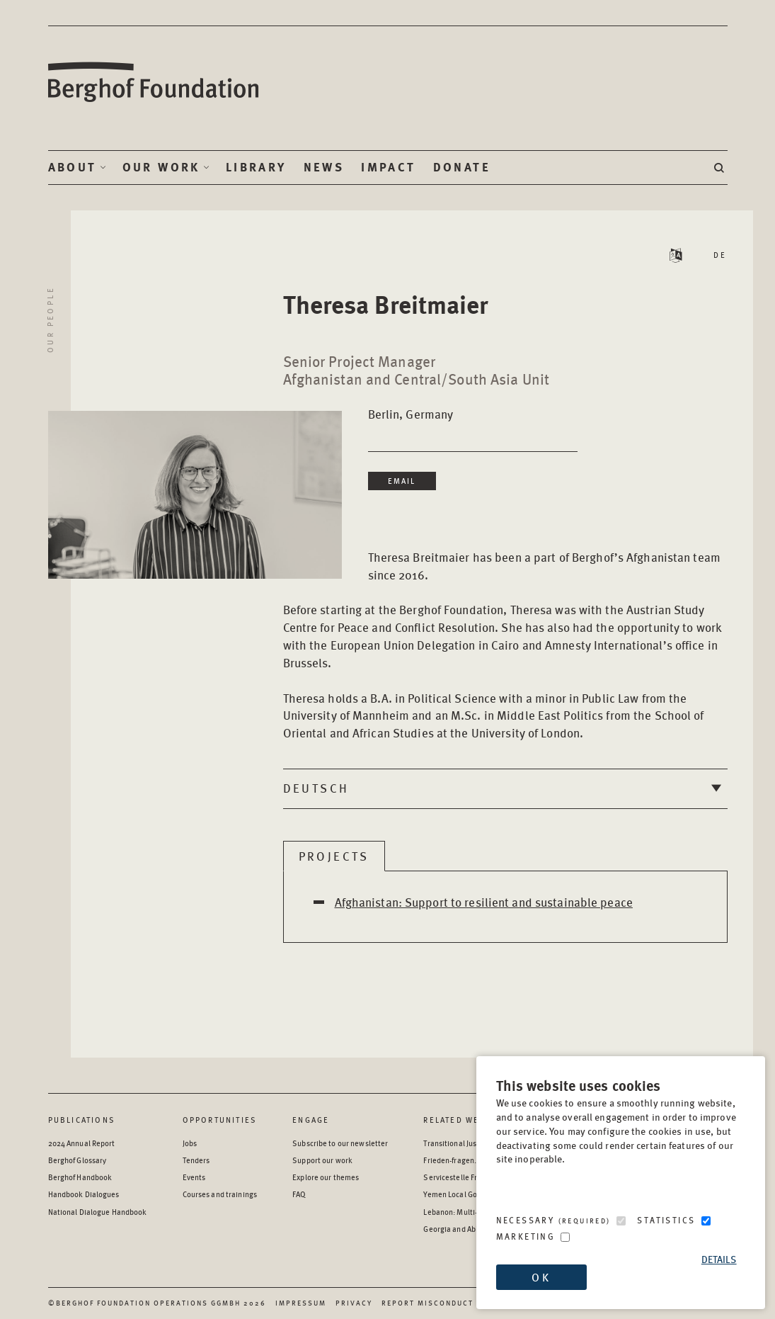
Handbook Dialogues (84, 1194)
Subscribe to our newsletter (340, 1143)
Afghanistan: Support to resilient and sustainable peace (484, 901)
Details (719, 1259)
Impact (388, 167)
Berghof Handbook (80, 1177)
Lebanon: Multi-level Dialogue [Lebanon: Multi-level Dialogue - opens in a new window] (474, 1211)
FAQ (299, 1194)
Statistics (666, 1220)
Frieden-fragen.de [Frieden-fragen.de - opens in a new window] (454, 1160)
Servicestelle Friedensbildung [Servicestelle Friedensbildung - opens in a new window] (474, 1177)
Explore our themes (325, 1177)
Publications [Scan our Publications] (81, 1119)
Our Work (161, 167)
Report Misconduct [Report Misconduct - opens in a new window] (427, 1303)
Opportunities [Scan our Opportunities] (220, 1119)
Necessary (553, 1220)
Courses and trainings (220, 1194)
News (324, 167)
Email (402, 480)
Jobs (190, 1143)
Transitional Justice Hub (464, 1143)
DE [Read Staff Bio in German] (720, 254)
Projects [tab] (334, 855)
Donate (461, 167)
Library (256, 167)
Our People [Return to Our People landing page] (50, 319)
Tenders (196, 1160)
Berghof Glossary (77, 1160)
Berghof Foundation (154, 82)
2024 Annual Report (81, 1143)
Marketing (526, 1236)
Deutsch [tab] (316, 787)
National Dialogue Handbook (97, 1211)
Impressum (300, 1303)
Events (194, 1177)
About (72, 167)
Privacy (353, 1303)
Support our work (322, 1160)
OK (541, 1277)
